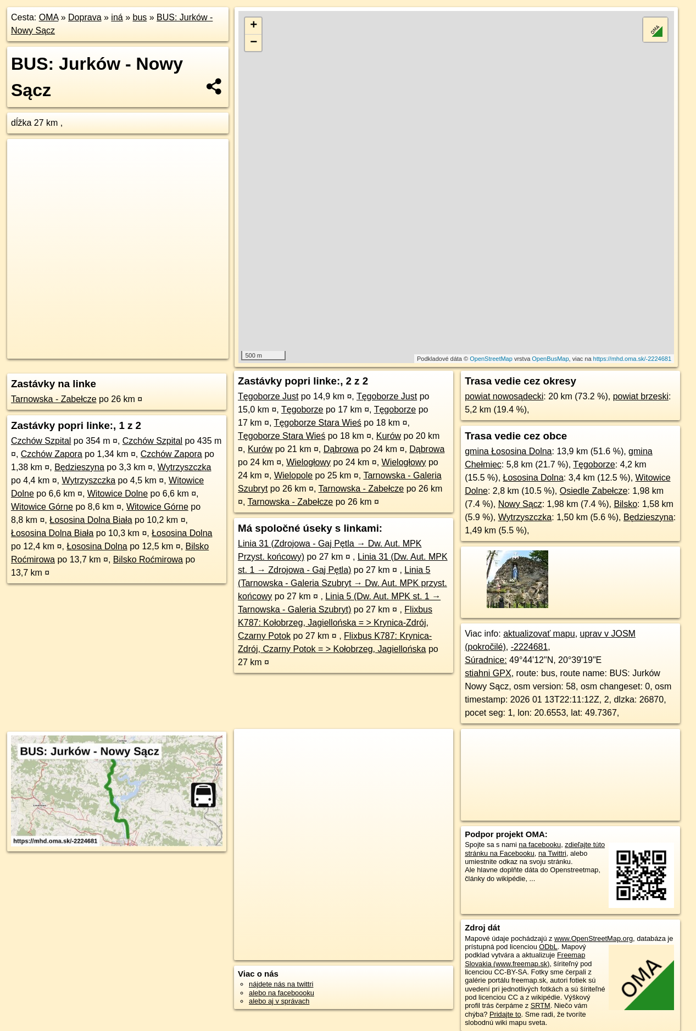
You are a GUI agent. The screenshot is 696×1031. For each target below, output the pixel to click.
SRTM (540, 1005)
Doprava (84, 17)
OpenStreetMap (491, 358)
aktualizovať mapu (539, 633)
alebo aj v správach (279, 1001)
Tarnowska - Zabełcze (54, 399)
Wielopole (293, 475)
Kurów (388, 436)
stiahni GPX (488, 673)
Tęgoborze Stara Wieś (317, 422)
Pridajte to (505, 1014)
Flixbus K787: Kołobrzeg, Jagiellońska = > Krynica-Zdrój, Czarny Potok (335, 622)
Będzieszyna (79, 467)
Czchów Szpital (41, 440)
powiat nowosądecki (504, 396)
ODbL (548, 947)
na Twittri (552, 853)
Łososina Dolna (182, 533)
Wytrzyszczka (184, 467)
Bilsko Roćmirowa (148, 559)
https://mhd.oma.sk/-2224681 (632, 358)
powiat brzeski (641, 396)
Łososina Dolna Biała (90, 520)
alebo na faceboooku (281, 993)
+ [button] (253, 26)
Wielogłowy (308, 462)
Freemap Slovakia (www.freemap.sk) (525, 959)
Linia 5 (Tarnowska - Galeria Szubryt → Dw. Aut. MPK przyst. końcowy (342, 583)
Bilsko (625, 504)
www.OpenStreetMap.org (593, 938)
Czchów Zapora (51, 454)
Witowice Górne (42, 506)
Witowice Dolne (117, 493)
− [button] (253, 43)
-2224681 (529, 646)
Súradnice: (486, 660)
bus (139, 17)
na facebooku (540, 844)
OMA (49, 17)
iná (117, 17)
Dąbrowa (341, 449)
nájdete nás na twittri (281, 984)
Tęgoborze (302, 409)
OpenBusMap (550, 358)
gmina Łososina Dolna (508, 451)
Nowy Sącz (520, 504)
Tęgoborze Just (268, 396)
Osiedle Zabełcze (594, 490)
